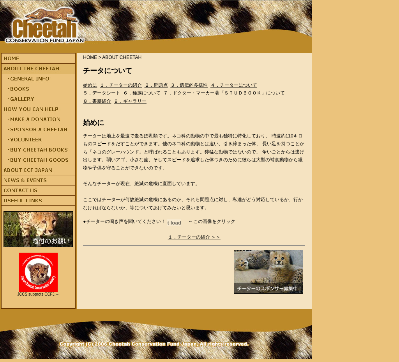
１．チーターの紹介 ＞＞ (194, 237)
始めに (90, 85)
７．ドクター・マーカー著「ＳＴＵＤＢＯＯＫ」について (224, 93)
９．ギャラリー (130, 101)
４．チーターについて (233, 85)
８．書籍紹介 (97, 101)
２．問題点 (156, 85)
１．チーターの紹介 (121, 85)
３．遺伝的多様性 (189, 85)
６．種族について (142, 93)
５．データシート (101, 93)
